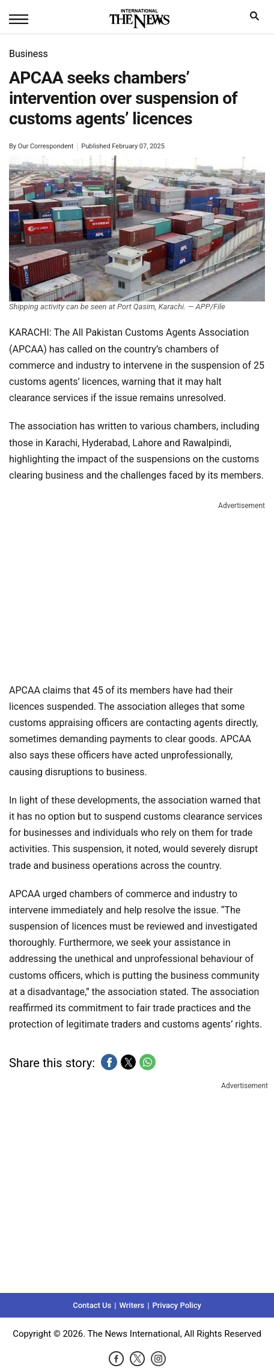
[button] (109, 1062)
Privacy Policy (176, 1305)
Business (28, 53)
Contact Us (92, 1305)
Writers (131, 1305)
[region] (137, 590)
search (257, 18)
